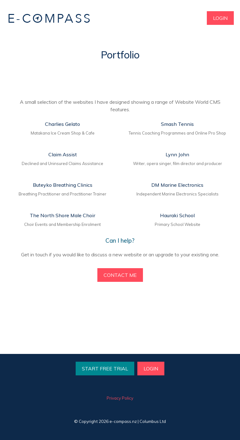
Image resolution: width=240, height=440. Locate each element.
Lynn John (177, 154)
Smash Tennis (177, 124)
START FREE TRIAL (105, 368)
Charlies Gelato (62, 124)
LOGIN (220, 18)
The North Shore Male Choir (62, 215)
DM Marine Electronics (177, 185)
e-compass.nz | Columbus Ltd (137, 421)
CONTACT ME (120, 275)
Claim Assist (62, 154)
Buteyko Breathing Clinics (62, 185)
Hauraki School (177, 215)
